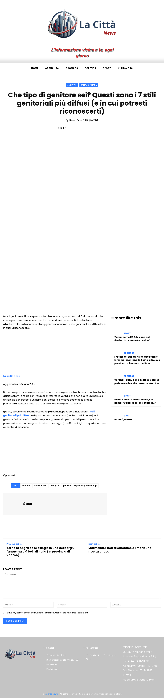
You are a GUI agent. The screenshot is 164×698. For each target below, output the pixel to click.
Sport (127, 333)
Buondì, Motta (123, 419)
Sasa (72, 120)
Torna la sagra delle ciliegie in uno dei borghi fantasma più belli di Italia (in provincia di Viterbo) (40, 551)
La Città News (51, 694)
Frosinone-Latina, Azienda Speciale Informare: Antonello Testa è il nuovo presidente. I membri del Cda (137, 360)
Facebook (94, 655)
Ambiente (72, 85)
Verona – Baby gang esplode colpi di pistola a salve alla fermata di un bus (136, 381)
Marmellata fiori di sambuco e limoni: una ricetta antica (120, 549)
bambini (26, 485)
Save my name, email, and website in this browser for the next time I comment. (47, 612)
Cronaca (129, 353)
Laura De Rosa (11, 376)
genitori (66, 485)
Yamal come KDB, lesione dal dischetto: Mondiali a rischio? (132, 338)
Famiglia (54, 485)
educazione (40, 485)
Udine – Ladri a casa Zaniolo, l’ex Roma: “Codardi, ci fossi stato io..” (135, 401)
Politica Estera (88, 85)
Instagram (112, 655)
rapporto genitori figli (85, 485)
